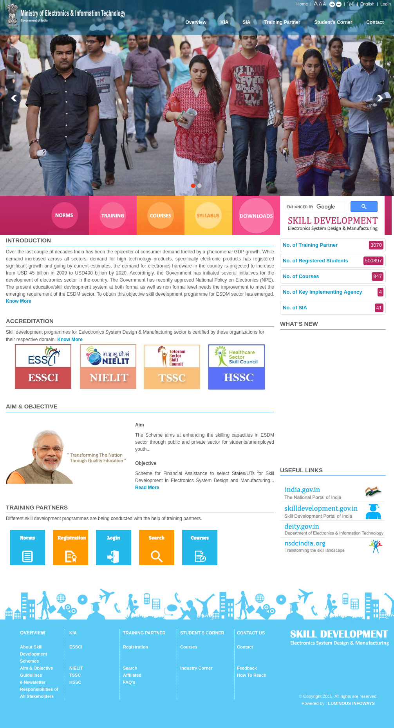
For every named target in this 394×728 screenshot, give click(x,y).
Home (302, 4)
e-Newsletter (32, 682)
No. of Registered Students (333, 261)
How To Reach (251, 675)
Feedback (247, 668)
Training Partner (282, 22)
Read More (147, 487)
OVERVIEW (32, 633)
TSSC (75, 675)
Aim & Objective (36, 668)
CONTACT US (251, 632)
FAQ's (129, 682)
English (367, 4)
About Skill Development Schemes (33, 654)
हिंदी (350, 4)
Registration (135, 647)
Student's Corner (333, 22)
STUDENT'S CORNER (202, 632)
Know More (18, 301)
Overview (195, 22)
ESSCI (75, 647)
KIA (224, 22)
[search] (313, 206)
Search (130, 668)
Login (385, 4)
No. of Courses (333, 276)
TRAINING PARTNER (144, 632)
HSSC (75, 682)
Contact (375, 22)
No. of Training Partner (333, 245)
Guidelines (31, 675)
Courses (188, 647)
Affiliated (132, 675)
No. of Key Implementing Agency (333, 292)
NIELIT (76, 668)
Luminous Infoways (351, 703)
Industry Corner (196, 668)
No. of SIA (333, 307)
